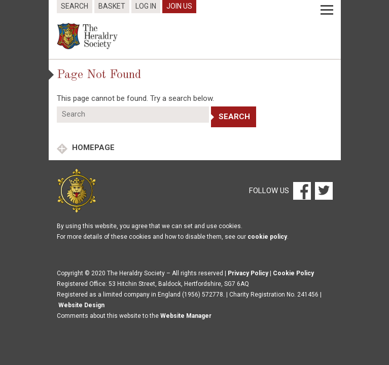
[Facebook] (301, 190)
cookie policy (267, 236)
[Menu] (327, 10)
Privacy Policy (248, 273)
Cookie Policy (293, 273)
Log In (145, 6)
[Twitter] (322, 190)
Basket (111, 6)
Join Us (179, 6)
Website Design (81, 305)
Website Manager (185, 315)
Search (74, 6)
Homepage (92, 147)
